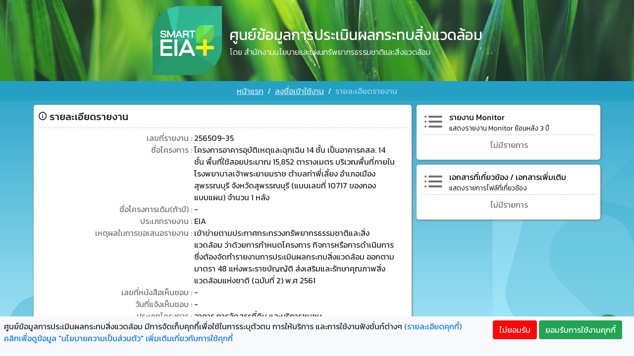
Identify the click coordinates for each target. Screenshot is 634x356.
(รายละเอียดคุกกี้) (433, 326)
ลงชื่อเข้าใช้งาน (299, 91)
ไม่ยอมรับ (514, 330)
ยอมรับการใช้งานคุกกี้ (580, 330)
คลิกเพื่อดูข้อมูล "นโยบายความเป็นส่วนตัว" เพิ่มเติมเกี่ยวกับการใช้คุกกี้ (118, 338)
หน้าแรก (250, 91)
